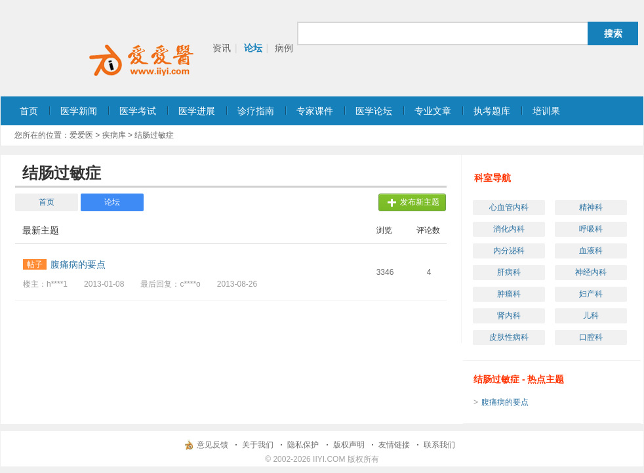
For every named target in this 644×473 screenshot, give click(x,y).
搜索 (613, 33)
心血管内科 (509, 207)
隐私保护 (303, 444)
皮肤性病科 (509, 337)
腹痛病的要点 (505, 402)
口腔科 (591, 337)
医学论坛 (373, 111)
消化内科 (509, 229)
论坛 (253, 48)
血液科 (591, 250)
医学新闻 (78, 111)
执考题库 (491, 111)
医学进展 (196, 111)
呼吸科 (591, 229)
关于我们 (257, 444)
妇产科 (591, 293)
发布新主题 (419, 202)
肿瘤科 (509, 293)
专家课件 (314, 111)
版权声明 (349, 444)
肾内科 (509, 315)
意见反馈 (212, 444)
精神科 (591, 207)
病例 (284, 48)
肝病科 (509, 272)
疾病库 (114, 135)
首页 (29, 111)
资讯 (221, 48)
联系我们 (439, 444)
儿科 (591, 315)
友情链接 (394, 444)
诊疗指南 (255, 111)
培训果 (546, 111)
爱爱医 (81, 135)
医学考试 (137, 111)
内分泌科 (509, 250)
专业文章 (432, 111)
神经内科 (591, 272)
